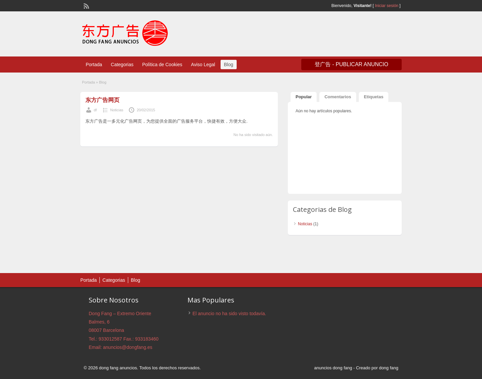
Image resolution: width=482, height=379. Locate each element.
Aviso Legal (203, 64)
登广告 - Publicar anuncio (351, 64)
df (95, 110)
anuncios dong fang (333, 367)
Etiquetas (374, 96)
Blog (228, 64)
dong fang (388, 367)
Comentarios (337, 96)
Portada (94, 64)
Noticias (116, 110)
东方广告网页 (102, 100)
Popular (304, 96)
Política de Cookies (162, 64)
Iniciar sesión (386, 5)
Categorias (122, 64)
